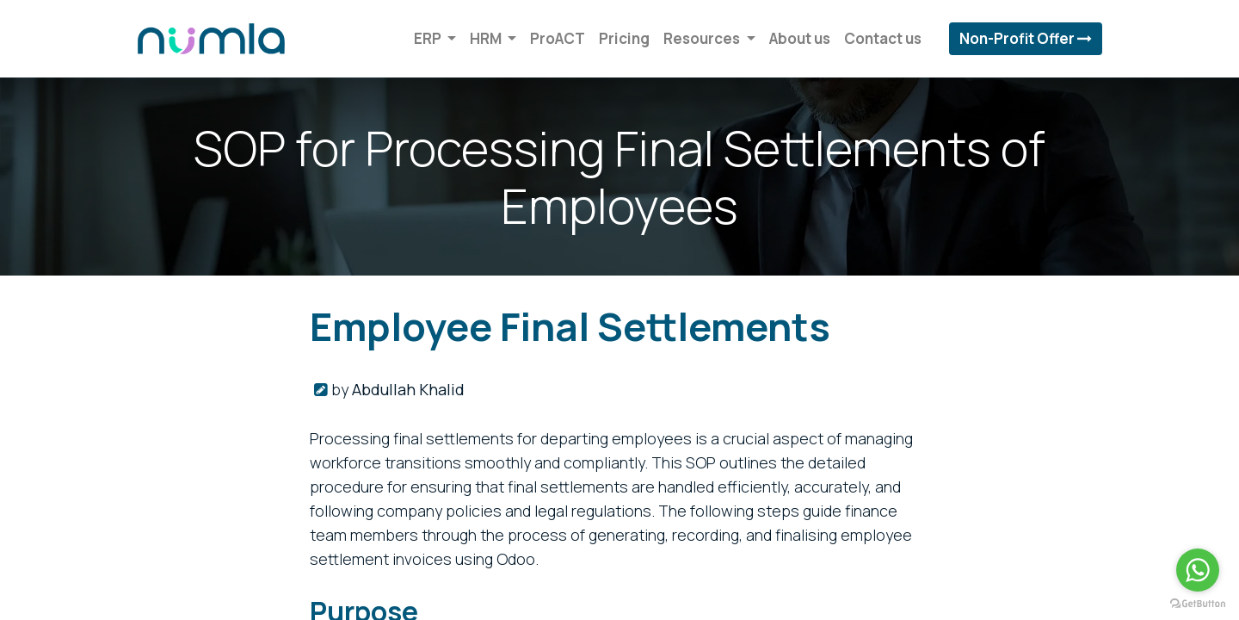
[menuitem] (553, 39)
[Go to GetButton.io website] (1197, 603)
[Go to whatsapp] (1197, 570)
